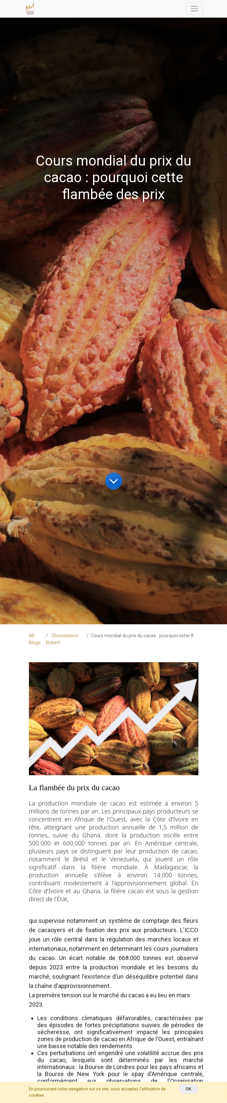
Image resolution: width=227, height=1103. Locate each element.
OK (188, 1088)
